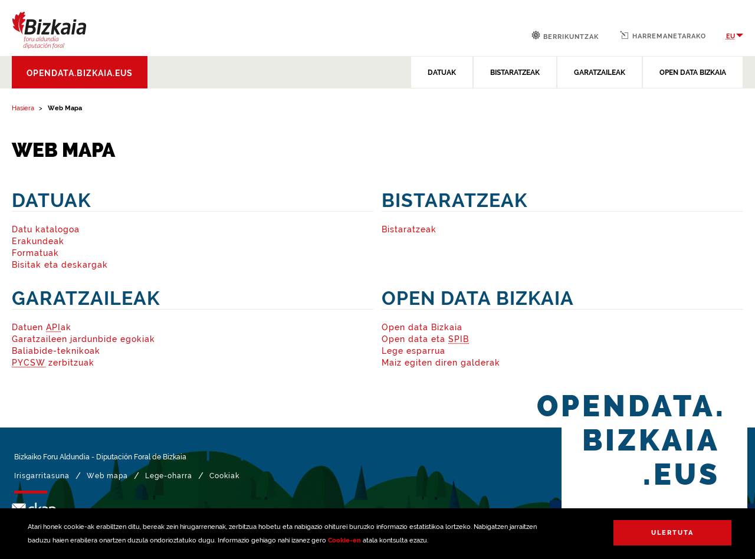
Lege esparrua (413, 351)
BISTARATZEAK (515, 72)
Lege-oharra (168, 476)
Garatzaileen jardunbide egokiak (83, 339)
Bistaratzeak (409, 229)
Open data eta (425, 339)
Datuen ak (41, 327)
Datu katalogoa (46, 229)
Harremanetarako (663, 35)
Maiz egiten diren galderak (441, 362)
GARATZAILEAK (599, 72)
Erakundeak (38, 241)
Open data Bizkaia (422, 327)
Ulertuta (672, 533)
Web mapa (107, 476)
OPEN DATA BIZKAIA (692, 72)
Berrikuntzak (565, 36)
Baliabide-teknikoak (56, 351)
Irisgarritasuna (42, 476)
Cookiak (224, 476)
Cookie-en (344, 540)
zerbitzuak (53, 362)
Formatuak (35, 253)
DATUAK (442, 72)
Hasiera (23, 108)
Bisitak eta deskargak (60, 264)
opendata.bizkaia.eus (80, 73)
